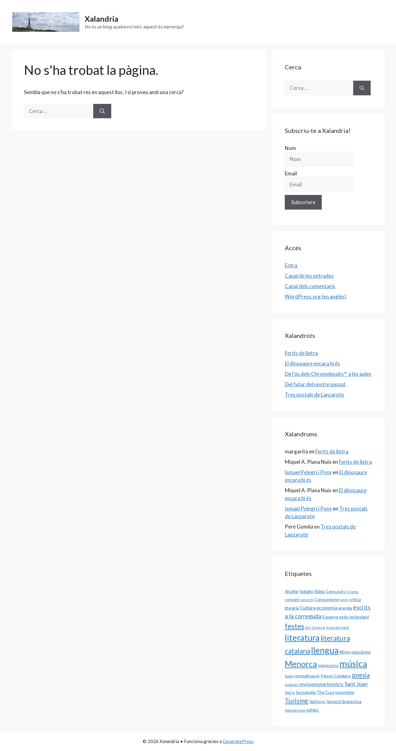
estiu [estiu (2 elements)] (344, 616)
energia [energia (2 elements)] (345, 607)
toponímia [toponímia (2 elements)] (344, 692)
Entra (291, 265)
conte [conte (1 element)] (344, 600)
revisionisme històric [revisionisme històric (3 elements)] (321, 684)
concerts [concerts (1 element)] (307, 600)
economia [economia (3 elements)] (327, 607)
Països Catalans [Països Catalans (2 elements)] (336, 675)
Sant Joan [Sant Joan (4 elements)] (356, 683)
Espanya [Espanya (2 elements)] (330, 616)
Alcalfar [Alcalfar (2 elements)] (292, 591)
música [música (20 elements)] (353, 663)
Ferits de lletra (301, 353)
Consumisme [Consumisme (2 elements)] (326, 599)
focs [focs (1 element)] (308, 627)
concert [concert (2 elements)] (292, 599)
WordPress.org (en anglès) (315, 296)
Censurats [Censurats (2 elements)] (336, 591)
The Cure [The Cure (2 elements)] (325, 692)
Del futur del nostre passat (315, 384)
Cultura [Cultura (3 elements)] (308, 607)
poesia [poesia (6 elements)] (361, 675)
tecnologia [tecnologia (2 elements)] (306, 692)
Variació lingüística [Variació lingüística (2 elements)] (344, 701)
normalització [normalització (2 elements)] (307, 675)
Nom (290, 148)
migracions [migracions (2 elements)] (328, 665)
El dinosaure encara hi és (312, 363)
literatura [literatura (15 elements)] (302, 637)
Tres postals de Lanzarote (314, 394)
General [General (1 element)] (318, 627)
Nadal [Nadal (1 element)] (289, 676)
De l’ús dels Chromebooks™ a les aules (328, 374)
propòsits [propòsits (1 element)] (291, 685)
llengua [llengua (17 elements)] (325, 650)
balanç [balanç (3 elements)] (307, 591)
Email (291, 173)
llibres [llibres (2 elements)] (344, 651)
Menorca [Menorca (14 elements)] (301, 664)
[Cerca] (102, 111)
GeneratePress (238, 741)
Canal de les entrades (309, 276)
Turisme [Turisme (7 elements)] (296, 701)
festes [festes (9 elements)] (294, 626)
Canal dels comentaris (310, 286)
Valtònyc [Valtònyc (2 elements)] (317, 701)
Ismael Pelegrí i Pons (308, 472)
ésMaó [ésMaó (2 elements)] (312, 710)
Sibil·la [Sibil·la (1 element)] (290, 692)
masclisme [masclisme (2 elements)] (361, 651)
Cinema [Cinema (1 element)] (352, 592)
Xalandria (101, 18)
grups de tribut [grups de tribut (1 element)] (337, 627)
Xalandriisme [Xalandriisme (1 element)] (295, 710)
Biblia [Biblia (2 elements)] (320, 591)
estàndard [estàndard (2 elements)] (359, 616)
